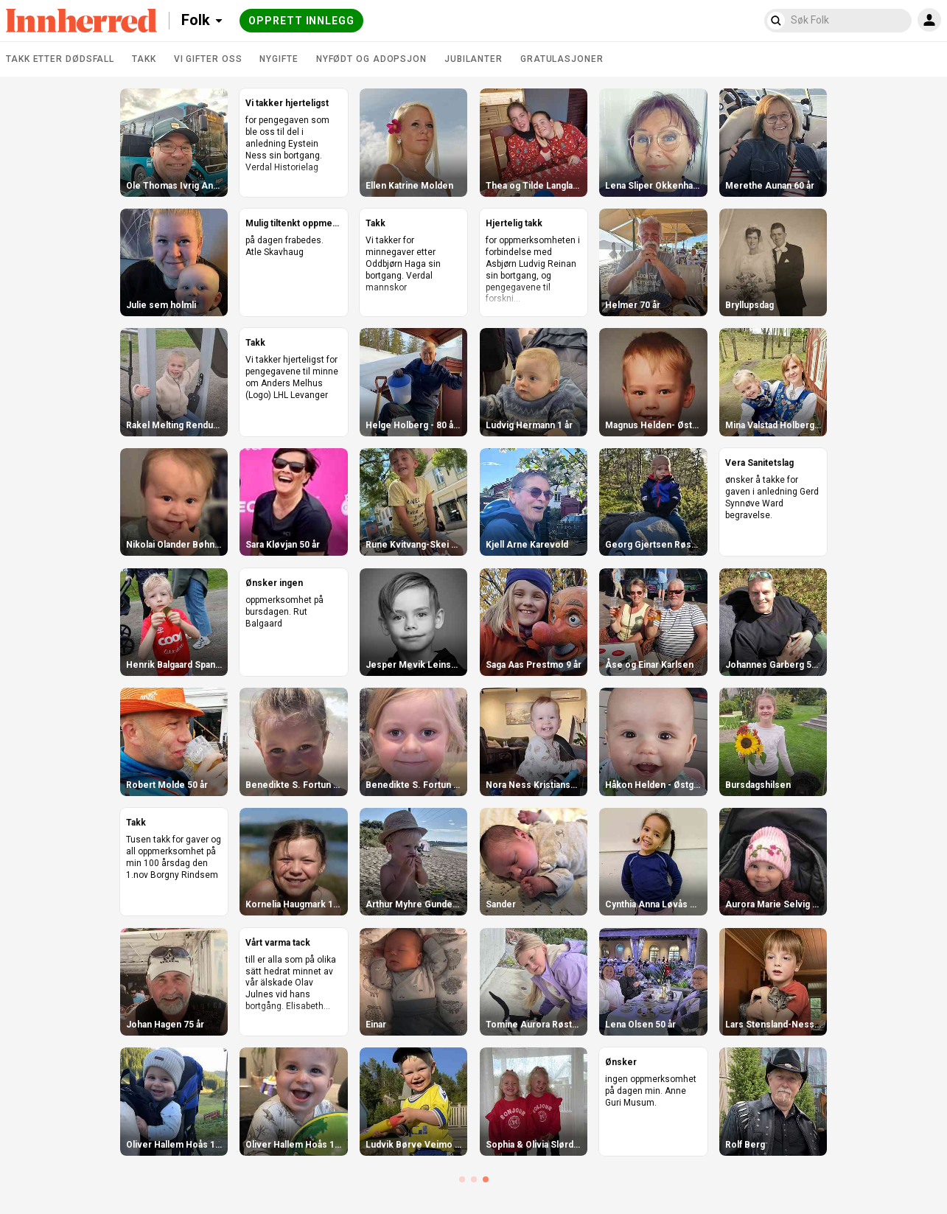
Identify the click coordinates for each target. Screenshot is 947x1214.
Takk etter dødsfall (60, 59)
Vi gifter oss (208, 59)
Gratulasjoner (562, 59)
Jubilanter (473, 59)
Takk (144, 59)
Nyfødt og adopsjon (371, 59)
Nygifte (278, 59)
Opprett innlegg (301, 21)
